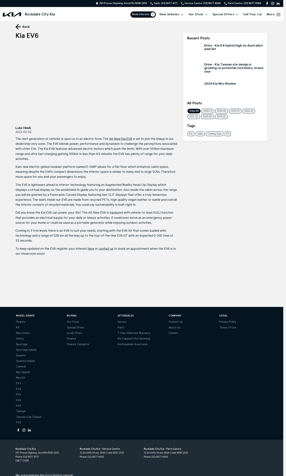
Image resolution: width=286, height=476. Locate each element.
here (91, 249)
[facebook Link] (267, 3)
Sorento (21, 355)
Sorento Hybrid (25, 361)
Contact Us (176, 321)
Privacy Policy (227, 321)
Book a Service (140, 14)
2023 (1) (235, 111)
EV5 (18, 394)
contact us (106, 249)
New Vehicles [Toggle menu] (171, 14)
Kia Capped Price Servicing (134, 338)
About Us (174, 327)
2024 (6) (221, 111)
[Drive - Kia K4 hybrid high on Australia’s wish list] (225, 51)
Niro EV (20, 377)
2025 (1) (207, 111)
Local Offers (74, 333)
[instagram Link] (272, 3)
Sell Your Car (252, 14)
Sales (200, 133)
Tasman (21, 411)
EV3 (18, 383)
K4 (18, 327)
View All (194, 111)
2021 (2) (193, 116)
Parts (121, 327)
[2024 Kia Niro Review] (225, 90)
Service (122, 321)
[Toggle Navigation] (273, 14)
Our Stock (73, 321)
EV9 (18, 405)
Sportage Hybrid (26, 349)
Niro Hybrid (23, 372)
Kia (191, 133)
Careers (173, 333)
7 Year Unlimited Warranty (134, 333)
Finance (71, 338)
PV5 (18, 422)
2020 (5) (207, 116)
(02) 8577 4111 (31, 457)
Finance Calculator (78, 344)
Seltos (20, 338)
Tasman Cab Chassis (28, 417)
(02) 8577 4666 (95, 457)
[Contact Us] (121, 3)
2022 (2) (248, 111)
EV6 (18, 400)
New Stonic (23, 333)
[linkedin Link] (278, 3)
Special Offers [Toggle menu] (226, 14)
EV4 (18, 389)
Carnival (21, 366)
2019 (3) (221, 116)
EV (227, 133)
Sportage (22, 344)
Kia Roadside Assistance (133, 344)
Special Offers (75, 327)
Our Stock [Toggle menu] (198, 14)
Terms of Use (227, 327)
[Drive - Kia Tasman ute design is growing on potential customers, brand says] (225, 70)
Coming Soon (215, 133)
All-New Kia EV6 (120, 139)
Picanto (20, 321)
